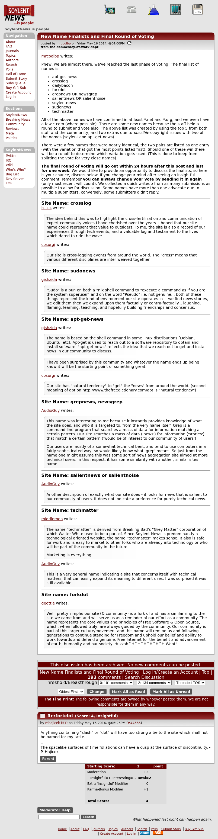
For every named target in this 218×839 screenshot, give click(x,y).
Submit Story (16, 79)
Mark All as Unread (171, 692)
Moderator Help (54, 810)
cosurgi (48, 244)
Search (11, 65)
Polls (9, 69)
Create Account (18, 92)
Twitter (11, 156)
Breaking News (18, 119)
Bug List (12, 174)
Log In (11, 97)
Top (205, 672)
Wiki (9, 165)
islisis (46, 208)
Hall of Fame (16, 74)
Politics (11, 138)
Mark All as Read (128, 692)
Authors (12, 60)
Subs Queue (15, 83)
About (10, 42)
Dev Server (15, 179)
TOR (9, 183)
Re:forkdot (61, 715)
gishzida (49, 279)
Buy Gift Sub (16, 88)
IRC (8, 160)
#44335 (134, 723)
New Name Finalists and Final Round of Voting (97, 36)
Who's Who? (16, 170)
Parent (48, 759)
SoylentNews (19, 15)
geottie (48, 603)
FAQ (9, 46)
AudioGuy (50, 410)
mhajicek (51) (56, 723)
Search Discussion (144, 677)
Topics (11, 55)
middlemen (52, 519)
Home (62, 829)
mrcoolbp (64, 43)
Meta (10, 133)
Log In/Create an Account (170, 672)
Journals (12, 51)
